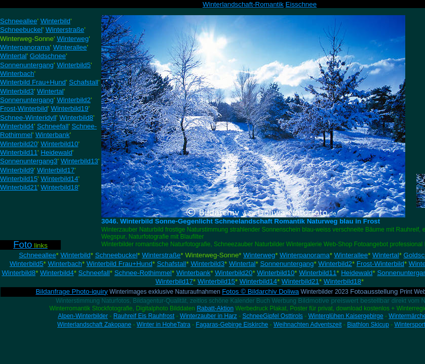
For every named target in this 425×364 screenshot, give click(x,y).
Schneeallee (37, 255)
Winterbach (65, 263)
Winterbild (75, 255)
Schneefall (94, 273)
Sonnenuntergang (287, 263)
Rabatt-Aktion (215, 308)
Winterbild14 (258, 281)
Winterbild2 (335, 263)
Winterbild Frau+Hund (119, 263)
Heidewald (356, 273)
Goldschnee (48, 56)
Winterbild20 (233, 273)
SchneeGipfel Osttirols (272, 316)
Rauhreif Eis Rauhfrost (144, 316)
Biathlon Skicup (368, 324)
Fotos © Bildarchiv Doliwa (260, 291)
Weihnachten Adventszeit (308, 324)
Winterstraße (161, 255)
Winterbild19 (69, 108)
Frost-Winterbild (380, 263)
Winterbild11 (317, 273)
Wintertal (385, 255)
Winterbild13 (79, 161)
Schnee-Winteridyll (28, 117)
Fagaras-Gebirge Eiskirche (232, 324)
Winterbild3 (207, 263)
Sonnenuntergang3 (28, 161)
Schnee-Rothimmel (143, 273)
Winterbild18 (342, 281)
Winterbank (193, 273)
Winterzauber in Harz (208, 316)
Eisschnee (301, 4)
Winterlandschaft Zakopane (94, 324)
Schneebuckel (116, 255)
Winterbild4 (57, 273)
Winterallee (351, 255)
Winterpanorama (305, 255)
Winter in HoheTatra (163, 324)
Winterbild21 (300, 281)
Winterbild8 (18, 273)
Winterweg (259, 255)
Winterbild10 (275, 273)
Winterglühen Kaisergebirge (345, 316)
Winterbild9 (17, 170)
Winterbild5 (27, 263)
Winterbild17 (174, 281)
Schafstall (171, 263)
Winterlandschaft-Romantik (243, 4)
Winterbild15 (216, 281)
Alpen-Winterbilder (83, 316)
